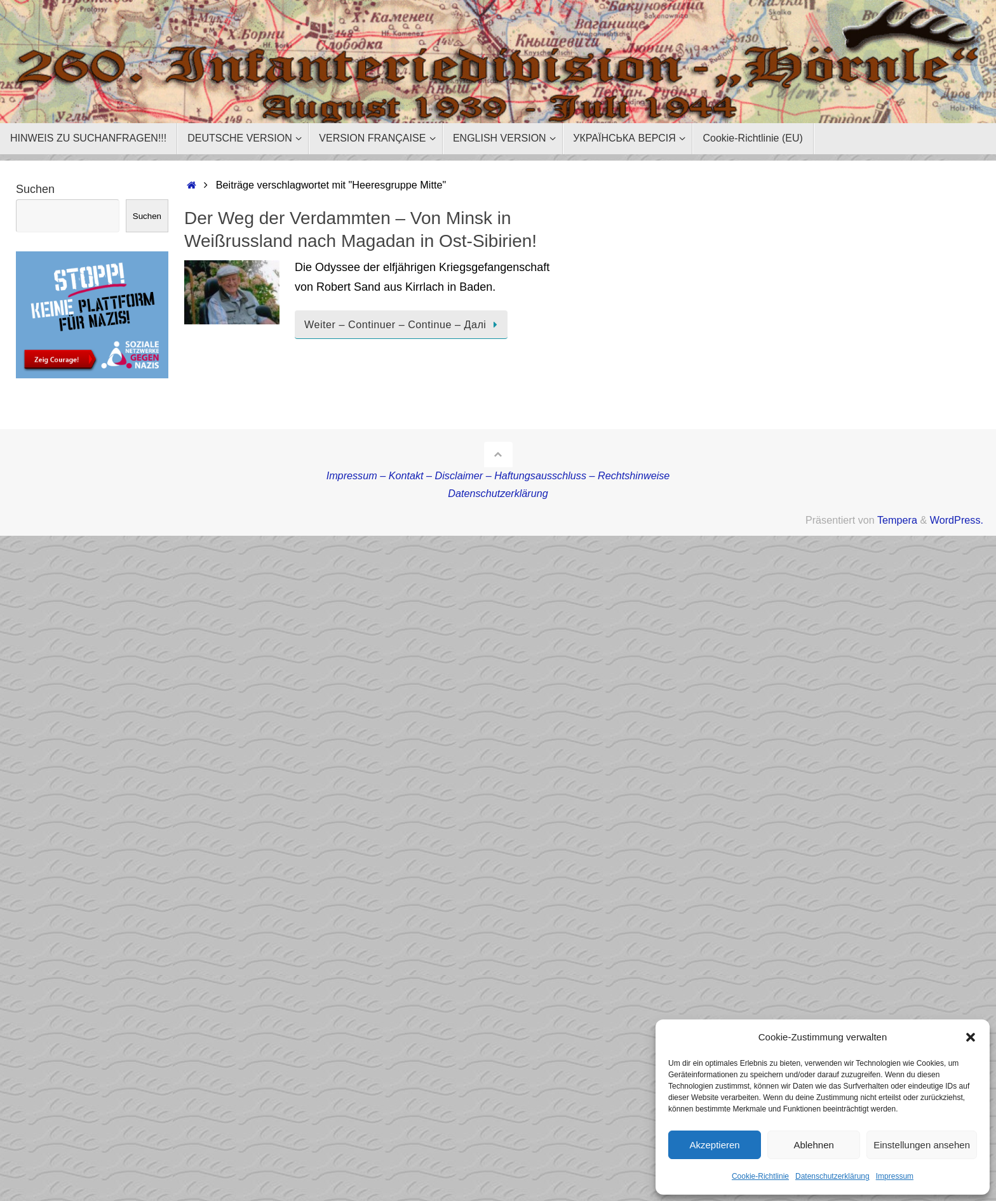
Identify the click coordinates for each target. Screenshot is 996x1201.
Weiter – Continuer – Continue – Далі (403, 324)
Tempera (897, 520)
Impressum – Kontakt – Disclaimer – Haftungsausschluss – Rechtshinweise (498, 475)
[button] (970, 1037)
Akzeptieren (714, 1144)
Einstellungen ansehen (921, 1144)
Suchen (35, 189)
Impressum (894, 1176)
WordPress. (956, 520)
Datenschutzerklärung (832, 1176)
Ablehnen (813, 1144)
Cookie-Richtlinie (760, 1176)
